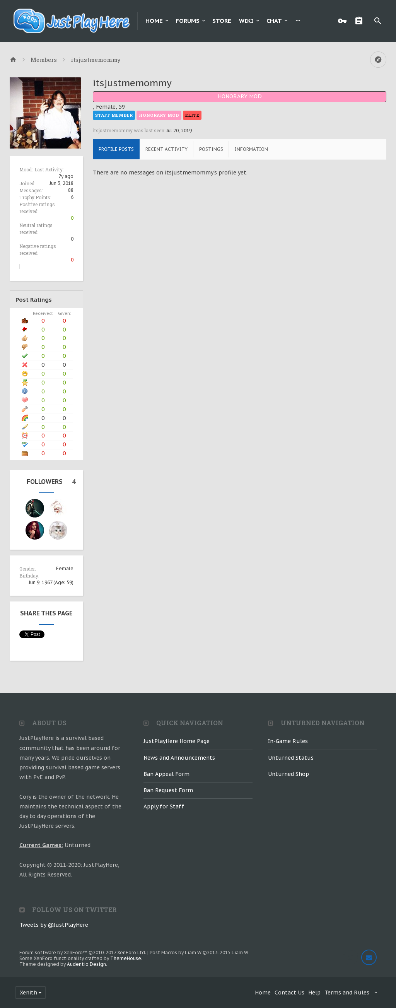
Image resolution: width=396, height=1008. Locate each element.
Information (251, 149)
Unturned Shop (288, 774)
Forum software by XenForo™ (82, 952)
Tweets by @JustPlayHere (53, 924)
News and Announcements (179, 757)
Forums (188, 20)
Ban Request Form (168, 790)
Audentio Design (86, 964)
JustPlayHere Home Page (176, 741)
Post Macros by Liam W (199, 952)
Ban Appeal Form (166, 774)
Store (221, 20)
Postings (211, 149)
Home (154, 20)
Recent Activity (166, 149)
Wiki (246, 20)
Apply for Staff (163, 806)
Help (314, 992)
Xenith (28, 992)
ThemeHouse (125, 958)
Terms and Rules (346, 992)
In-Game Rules (288, 741)
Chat (274, 20)
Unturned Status (291, 757)
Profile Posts (116, 149)
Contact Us (289, 992)
